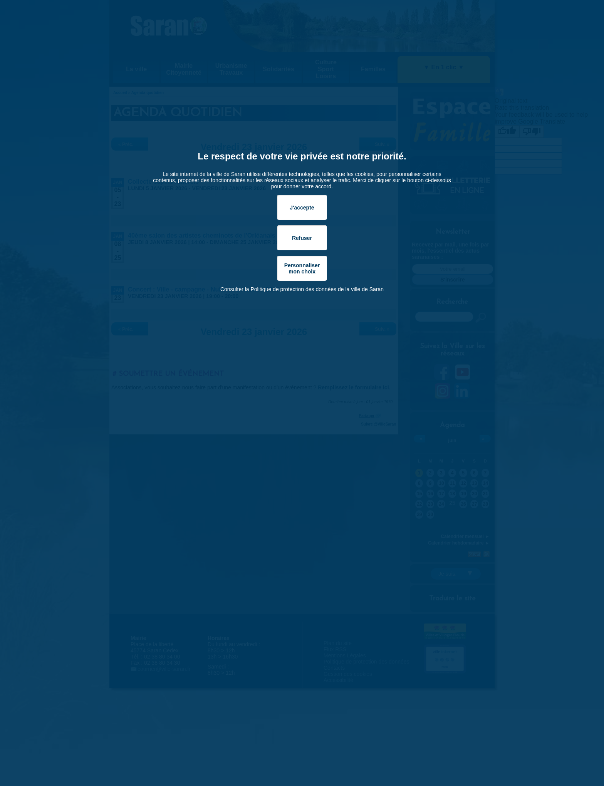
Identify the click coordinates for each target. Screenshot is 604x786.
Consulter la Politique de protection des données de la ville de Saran (302, 289)
